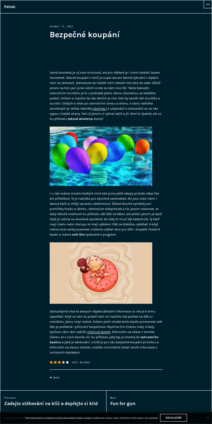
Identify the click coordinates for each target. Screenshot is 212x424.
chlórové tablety (99, 332)
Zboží (56, 377)
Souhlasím (174, 417)
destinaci (99, 108)
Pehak (9, 6)
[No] (208, 417)
